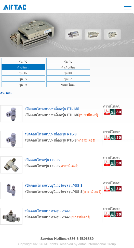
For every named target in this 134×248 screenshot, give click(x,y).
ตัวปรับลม (23, 67)
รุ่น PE (68, 73)
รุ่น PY (23, 79)
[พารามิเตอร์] (88, 115)
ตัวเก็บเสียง (68, 67)
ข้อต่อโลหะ (68, 84)
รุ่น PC (23, 61)
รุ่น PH (23, 73)
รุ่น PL (68, 61)
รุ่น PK (23, 84)
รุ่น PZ (68, 79)
